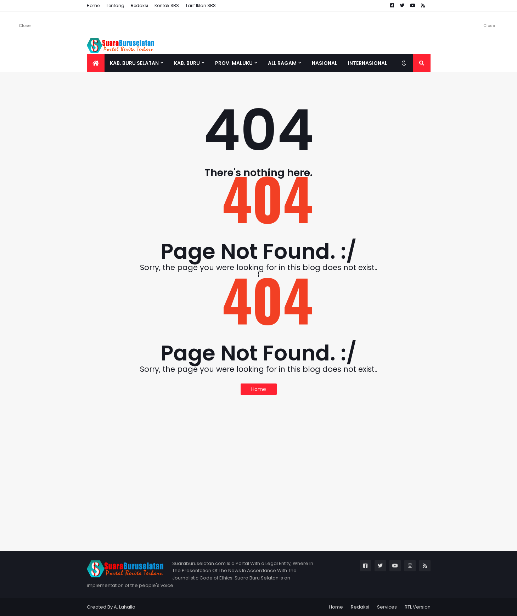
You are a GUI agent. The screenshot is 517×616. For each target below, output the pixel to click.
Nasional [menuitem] (324, 63)
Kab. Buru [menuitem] (187, 63)
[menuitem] (96, 63)
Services (387, 607)
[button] (404, 63)
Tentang (115, 5)
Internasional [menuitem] (367, 63)
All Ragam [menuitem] (282, 63)
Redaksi (139, 5)
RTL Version (418, 607)
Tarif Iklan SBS (200, 5)
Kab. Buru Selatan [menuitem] (134, 63)
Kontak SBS (166, 5)
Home (93, 5)
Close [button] (24, 25)
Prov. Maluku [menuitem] (234, 63)
